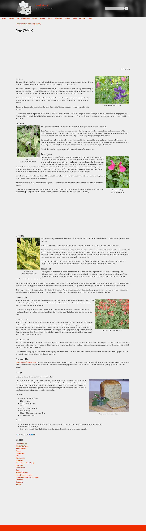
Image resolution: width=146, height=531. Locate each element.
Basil (17, 470)
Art (34, 18)
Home (20, 18)
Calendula (19, 465)
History (58, 18)
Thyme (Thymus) (22, 472)
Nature (66, 18)
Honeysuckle (20, 458)
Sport (91, 18)
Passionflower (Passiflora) (25, 463)
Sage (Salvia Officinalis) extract (26, 362)
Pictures (98, 18)
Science (83, 18)
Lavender (19, 480)
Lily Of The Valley (22, 446)
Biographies (41, 18)
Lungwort (19, 482)
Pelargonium (20, 468)
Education (74, 18)
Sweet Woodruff (21, 448)
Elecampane (20, 453)
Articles (27, 18)
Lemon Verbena (21, 444)
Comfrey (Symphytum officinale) (27, 477)
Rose (17, 456)
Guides (50, 18)
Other (106, 18)
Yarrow (18, 484)
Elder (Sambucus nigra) (24, 475)
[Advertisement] (73, 50)
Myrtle (18, 451)
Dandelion (19, 460)
